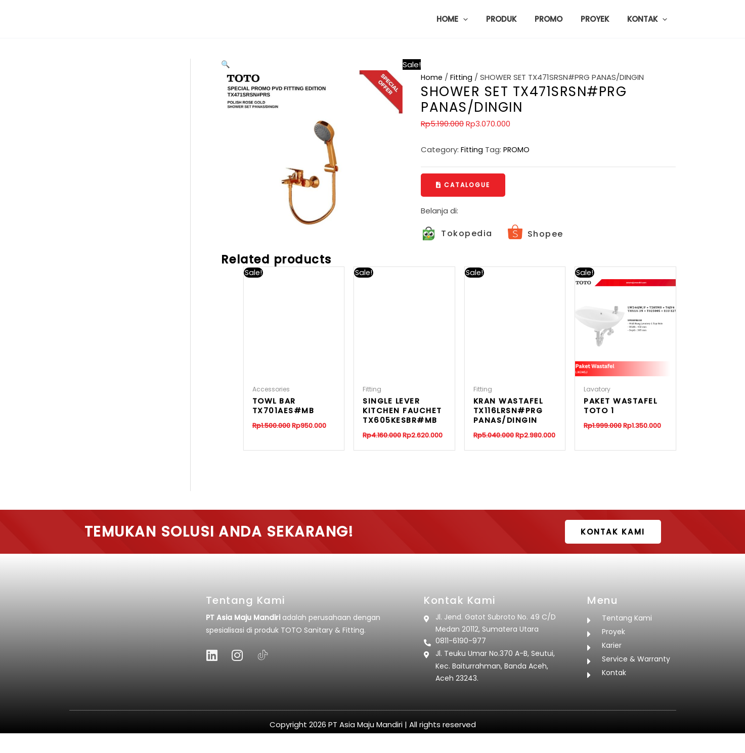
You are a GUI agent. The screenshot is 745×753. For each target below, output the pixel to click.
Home (432, 77)
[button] (476, 19)
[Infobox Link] (457, 234)
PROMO (518, 149)
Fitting (462, 77)
